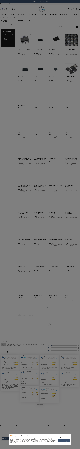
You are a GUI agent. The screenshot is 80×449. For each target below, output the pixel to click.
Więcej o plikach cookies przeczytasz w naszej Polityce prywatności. (32, 442)
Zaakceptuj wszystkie (63, 441)
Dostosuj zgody (64, 437)
